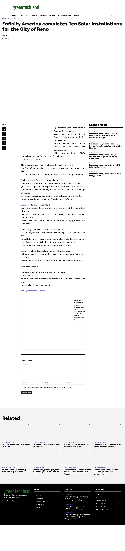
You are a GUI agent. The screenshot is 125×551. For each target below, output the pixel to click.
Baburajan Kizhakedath (78, 301)
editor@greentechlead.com (33, 291)
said (76, 196)
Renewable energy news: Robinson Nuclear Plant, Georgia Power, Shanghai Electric (105, 146)
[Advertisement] (77, 7)
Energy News (93, 131)
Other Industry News (9, 18)
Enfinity (24, 205)
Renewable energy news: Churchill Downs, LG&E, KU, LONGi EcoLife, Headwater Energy (103, 136)
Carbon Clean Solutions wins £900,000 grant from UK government (106, 472)
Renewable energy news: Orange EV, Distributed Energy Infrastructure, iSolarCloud (104, 157)
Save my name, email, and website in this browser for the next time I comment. (47, 387)
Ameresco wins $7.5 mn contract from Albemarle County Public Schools (77, 472)
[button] (112, 15)
